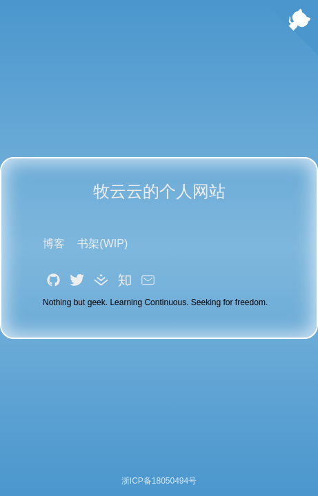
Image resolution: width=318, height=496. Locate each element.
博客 (54, 243)
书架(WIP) (102, 243)
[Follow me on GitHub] (290, 28)
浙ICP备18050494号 (159, 481)
